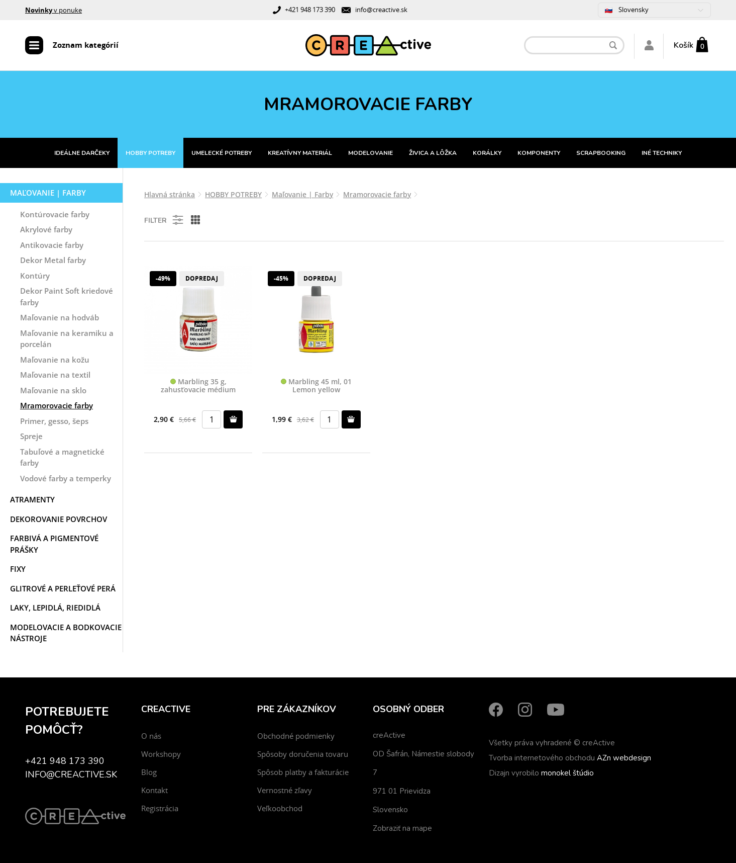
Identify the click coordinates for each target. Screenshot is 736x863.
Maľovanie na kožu (54, 360)
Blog (149, 772)
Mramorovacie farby (56, 405)
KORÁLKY (487, 153)
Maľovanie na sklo (53, 390)
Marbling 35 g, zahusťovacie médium (198, 386)
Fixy (18, 569)
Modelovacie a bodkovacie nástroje (66, 633)
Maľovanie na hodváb (59, 317)
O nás (151, 736)
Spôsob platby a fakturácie (303, 772)
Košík (683, 45)
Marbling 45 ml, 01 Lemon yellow (316, 386)
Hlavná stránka (169, 194)
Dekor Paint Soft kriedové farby (66, 296)
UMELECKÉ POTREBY (221, 153)
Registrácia (159, 808)
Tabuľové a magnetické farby (62, 457)
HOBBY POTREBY (150, 153)
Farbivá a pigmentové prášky (54, 544)
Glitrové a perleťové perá (63, 588)
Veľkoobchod (279, 808)
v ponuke (53, 10)
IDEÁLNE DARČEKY (82, 153)
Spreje (31, 436)
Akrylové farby (46, 229)
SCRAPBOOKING (600, 153)
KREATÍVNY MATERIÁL (300, 153)
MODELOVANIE (370, 153)
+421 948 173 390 (310, 9)
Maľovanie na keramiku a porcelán (67, 339)
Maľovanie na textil (55, 375)
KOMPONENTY (538, 153)
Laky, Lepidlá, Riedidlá (55, 607)
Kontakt (154, 790)
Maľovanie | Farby (48, 193)
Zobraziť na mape (402, 828)
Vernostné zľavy (284, 790)
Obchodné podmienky (296, 736)
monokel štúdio (567, 773)
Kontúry (35, 276)
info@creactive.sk (381, 9)
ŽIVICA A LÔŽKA (433, 153)
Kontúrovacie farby (54, 214)
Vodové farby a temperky (65, 478)
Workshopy (161, 754)
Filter (164, 220)
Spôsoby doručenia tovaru (302, 754)
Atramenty (32, 499)
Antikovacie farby (51, 245)
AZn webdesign (624, 758)
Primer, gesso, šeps (54, 421)
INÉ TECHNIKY (662, 153)
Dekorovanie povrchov (58, 519)
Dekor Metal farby (53, 260)
